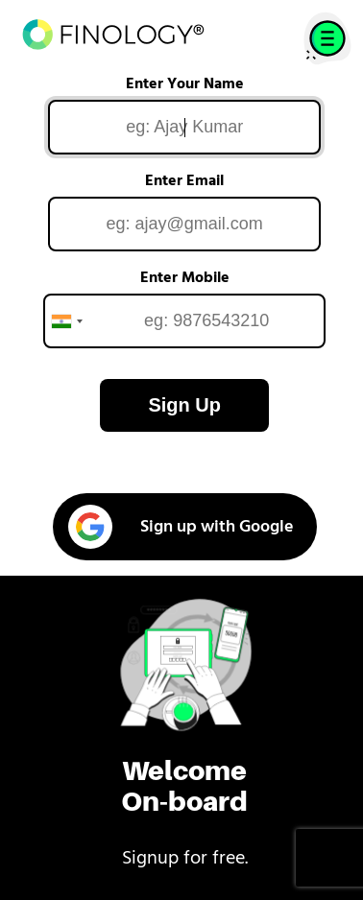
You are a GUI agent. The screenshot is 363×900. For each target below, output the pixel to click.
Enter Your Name (185, 84)
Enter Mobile (185, 278)
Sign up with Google (181, 527)
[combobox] (66, 321)
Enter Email (184, 181)
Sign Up (184, 404)
